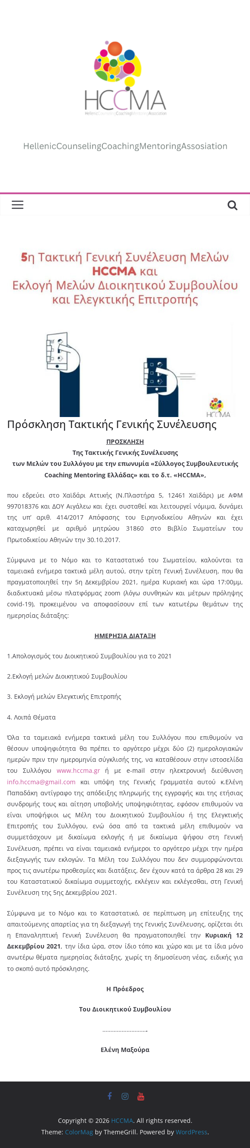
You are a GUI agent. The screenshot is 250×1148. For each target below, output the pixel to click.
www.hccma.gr (78, 770)
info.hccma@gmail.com (41, 782)
